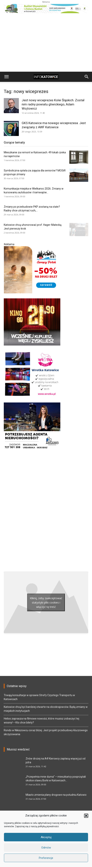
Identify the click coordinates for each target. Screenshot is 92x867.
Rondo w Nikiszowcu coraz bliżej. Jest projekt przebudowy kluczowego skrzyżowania (46, 732)
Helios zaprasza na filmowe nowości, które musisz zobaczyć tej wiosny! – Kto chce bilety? (41, 720)
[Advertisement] (46, 43)
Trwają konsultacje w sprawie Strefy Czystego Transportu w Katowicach (39, 697)
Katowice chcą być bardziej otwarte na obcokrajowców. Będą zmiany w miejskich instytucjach (46, 708)
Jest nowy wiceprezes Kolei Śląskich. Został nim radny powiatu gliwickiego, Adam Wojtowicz (53, 104)
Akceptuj (46, 837)
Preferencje (46, 858)
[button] (86, 816)
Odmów (46, 847)
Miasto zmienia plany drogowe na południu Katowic (56, 794)
